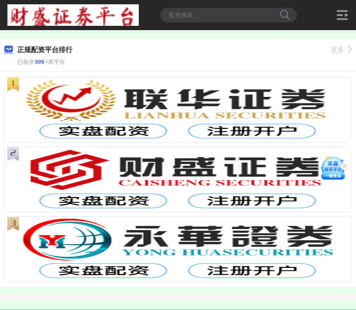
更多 (341, 49)
